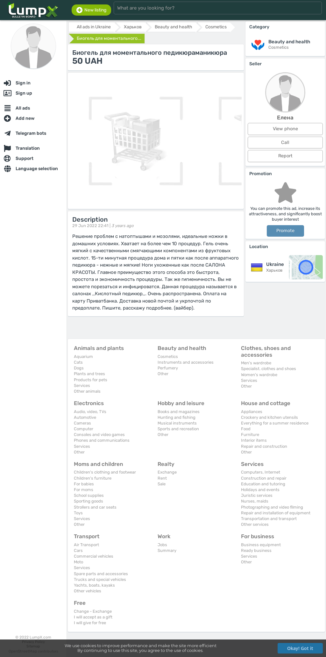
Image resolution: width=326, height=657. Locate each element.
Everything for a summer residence (274, 423)
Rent (162, 478)
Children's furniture (92, 478)
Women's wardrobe (259, 374)
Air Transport (86, 544)
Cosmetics (168, 356)
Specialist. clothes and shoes (268, 368)
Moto (78, 562)
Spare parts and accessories (101, 573)
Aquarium (83, 356)
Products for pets (90, 379)
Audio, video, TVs (90, 411)
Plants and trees (89, 373)
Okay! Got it (300, 648)
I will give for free (90, 622)
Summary (167, 550)
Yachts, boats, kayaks (94, 585)
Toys (78, 513)
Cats (78, 362)
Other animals (87, 391)
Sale (162, 484)
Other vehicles (87, 591)
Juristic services (257, 495)
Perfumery (168, 368)
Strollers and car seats (95, 507)
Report (285, 156)
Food (246, 428)
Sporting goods (88, 501)
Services (82, 385)
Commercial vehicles (93, 556)
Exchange (167, 472)
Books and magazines (179, 411)
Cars (78, 550)
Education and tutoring (263, 484)
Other (163, 373)
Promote (285, 230)
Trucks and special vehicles (100, 579)
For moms (83, 489)
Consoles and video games (99, 434)
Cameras (82, 423)
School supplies (89, 495)
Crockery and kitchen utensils (269, 417)
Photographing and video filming (272, 507)
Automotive (85, 417)
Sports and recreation (178, 428)
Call (285, 142)
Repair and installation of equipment (275, 513)
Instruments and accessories (186, 362)
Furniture (250, 434)
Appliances (251, 411)
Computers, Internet (260, 472)
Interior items (254, 440)
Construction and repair (264, 478)
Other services (255, 524)
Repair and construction (264, 446)
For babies (84, 484)
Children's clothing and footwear (105, 472)
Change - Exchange (93, 611)
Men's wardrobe (256, 363)
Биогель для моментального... (109, 38)
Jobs (162, 544)
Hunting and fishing (176, 417)
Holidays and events (260, 489)
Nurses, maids (254, 501)
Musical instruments (177, 423)
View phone (285, 129)
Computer (83, 428)
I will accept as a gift (93, 617)
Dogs (79, 368)
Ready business (256, 550)
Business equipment (261, 544)
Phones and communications (102, 440)
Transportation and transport (269, 518)
